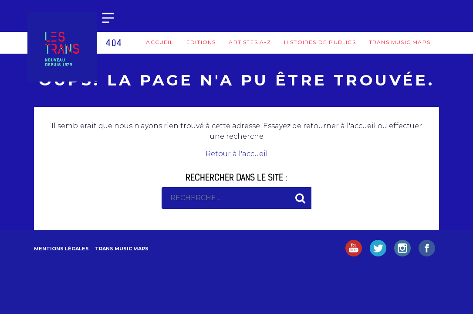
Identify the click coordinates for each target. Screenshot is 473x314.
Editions (201, 42)
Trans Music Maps (399, 42)
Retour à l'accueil (237, 154)
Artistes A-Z (249, 42)
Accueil (159, 42)
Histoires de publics (320, 42)
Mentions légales (61, 249)
